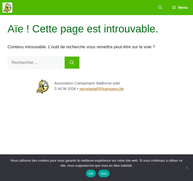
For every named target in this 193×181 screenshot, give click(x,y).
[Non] (186, 167)
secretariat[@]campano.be (101, 88)
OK (90, 173)
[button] (160, 7)
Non (104, 173)
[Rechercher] (72, 63)
